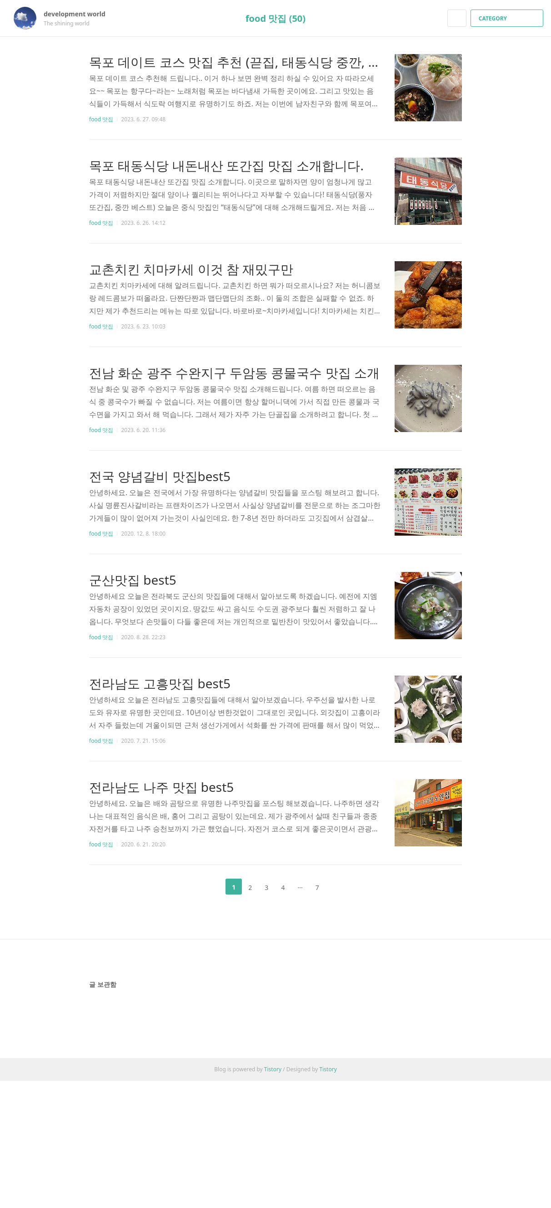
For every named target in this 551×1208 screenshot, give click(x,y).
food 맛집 (101, 119)
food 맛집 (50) (275, 18)
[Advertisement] (275, 1034)
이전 (210, 886)
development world (79, 14)
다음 (340, 886)
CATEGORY (508, 18)
